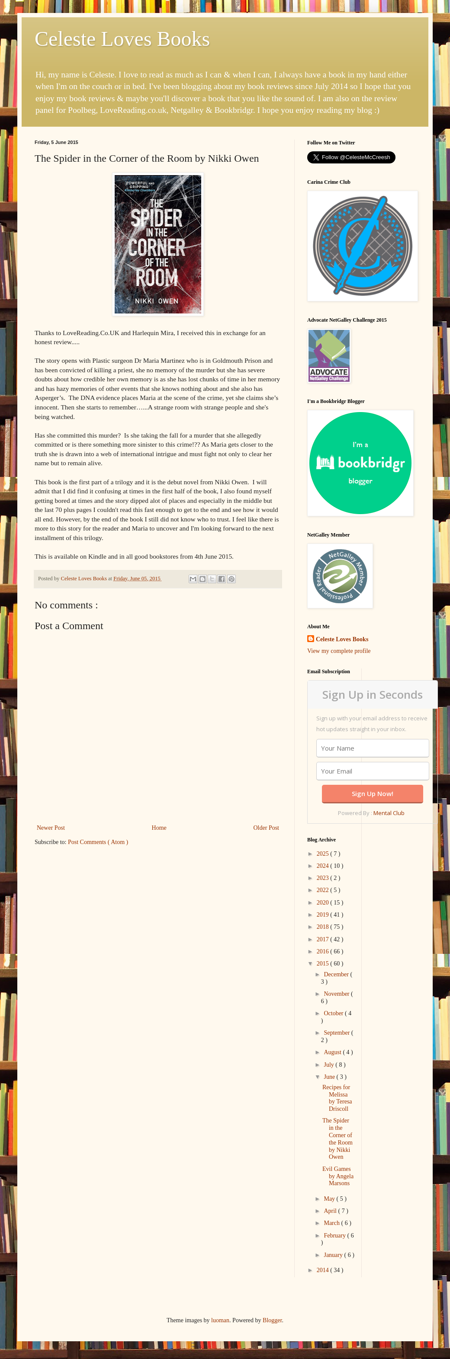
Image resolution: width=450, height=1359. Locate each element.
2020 (324, 902)
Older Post (267, 828)
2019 (324, 914)
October (334, 1013)
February (335, 1235)
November (337, 994)
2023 (324, 878)
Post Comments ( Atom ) (98, 842)
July (329, 1065)
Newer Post (51, 828)
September (337, 1033)
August (333, 1052)
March (332, 1223)
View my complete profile (339, 651)
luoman (220, 1320)
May (330, 1199)
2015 (324, 963)
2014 (324, 1270)
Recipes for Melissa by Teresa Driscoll (337, 1098)
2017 (324, 939)
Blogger (272, 1320)
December (337, 974)
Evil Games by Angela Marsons (338, 1176)
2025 (324, 854)
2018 (324, 927)
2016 (324, 951)
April (331, 1211)
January (334, 1255)
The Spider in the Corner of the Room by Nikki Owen (337, 1138)
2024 (324, 866)
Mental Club (389, 813)
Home (159, 828)
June (330, 1077)
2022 (324, 890)
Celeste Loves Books (122, 38)
